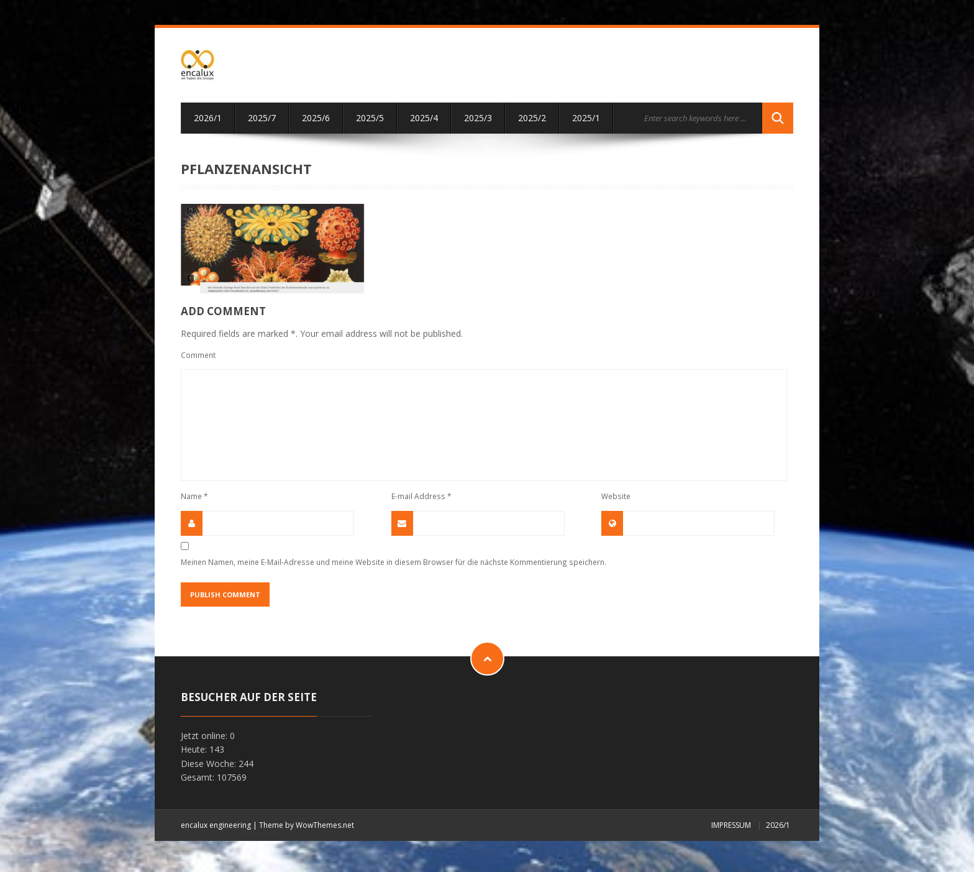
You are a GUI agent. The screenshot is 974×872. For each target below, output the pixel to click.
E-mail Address (421, 496)
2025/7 (262, 118)
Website (615, 496)
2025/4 (424, 118)
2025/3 (478, 118)
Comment (198, 355)
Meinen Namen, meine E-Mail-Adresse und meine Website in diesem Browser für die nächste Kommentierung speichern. (393, 562)
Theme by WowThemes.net (306, 825)
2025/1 (586, 118)
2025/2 (532, 118)
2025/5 (370, 118)
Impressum (731, 825)
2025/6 (316, 118)
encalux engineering (216, 825)
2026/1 (208, 118)
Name (194, 496)
